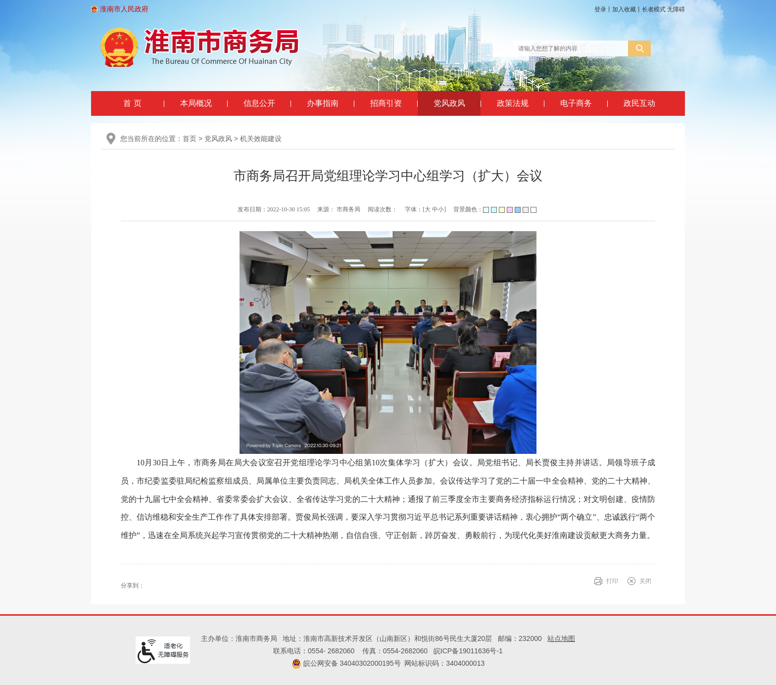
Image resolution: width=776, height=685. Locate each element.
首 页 (132, 103)
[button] (654, 9)
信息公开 (259, 103)
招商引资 (386, 103)
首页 (189, 139)
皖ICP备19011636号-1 (468, 651)
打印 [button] (612, 581)
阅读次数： (382, 209)
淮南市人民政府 (124, 9)
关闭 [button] (645, 581)
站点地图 (561, 638)
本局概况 (196, 103)
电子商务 (576, 103)
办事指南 (323, 103)
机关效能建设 (261, 139)
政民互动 (639, 103)
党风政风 (449, 103)
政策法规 (513, 103)
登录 (600, 9)
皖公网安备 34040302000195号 (346, 663)
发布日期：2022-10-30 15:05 (274, 209)
